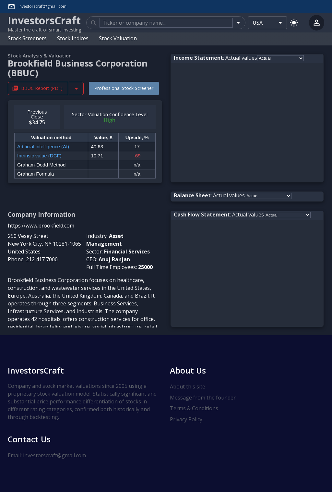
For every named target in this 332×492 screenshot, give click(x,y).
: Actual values (215, 57)
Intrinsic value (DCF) (39, 155)
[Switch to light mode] (294, 23)
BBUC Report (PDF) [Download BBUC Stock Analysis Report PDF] (38, 88)
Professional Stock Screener (123, 88)
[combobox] (166, 23)
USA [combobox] (258, 22)
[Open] (238, 23)
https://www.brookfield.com (41, 225)
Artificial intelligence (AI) (43, 146)
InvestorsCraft (36, 370)
